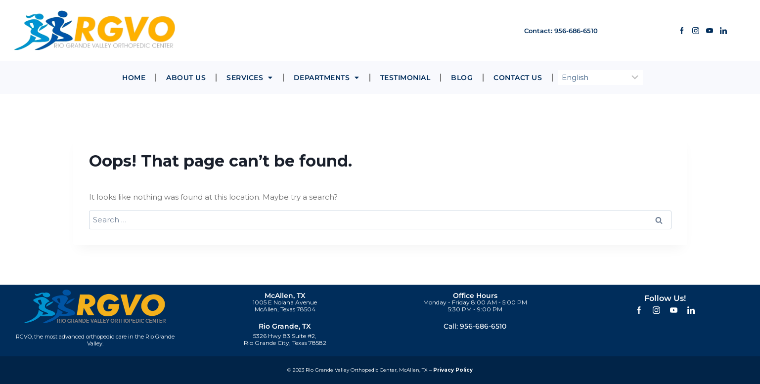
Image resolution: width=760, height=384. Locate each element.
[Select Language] (600, 77)
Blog (462, 77)
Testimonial (405, 77)
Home (133, 77)
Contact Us (517, 77)
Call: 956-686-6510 (475, 326)
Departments (326, 77)
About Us (186, 77)
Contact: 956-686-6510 (553, 30)
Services (249, 77)
